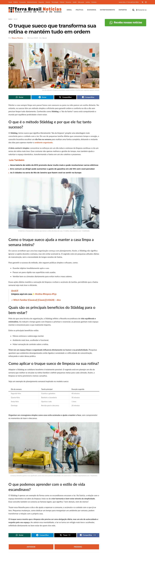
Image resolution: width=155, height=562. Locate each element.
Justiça (87, 2)
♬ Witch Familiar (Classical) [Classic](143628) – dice (36, 300)
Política (15, 2)
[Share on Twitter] (65, 97)
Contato (94, 2)
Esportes (41, 2)
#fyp (54, 294)
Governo (68, 2)
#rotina (38, 294)
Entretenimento (32, 2)
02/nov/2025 (32, 38)
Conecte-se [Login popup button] (141, 10)
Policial (62, 2)
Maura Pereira (17, 38)
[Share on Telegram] (42, 97)
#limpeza (47, 294)
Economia (22, 2)
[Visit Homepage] (34, 9)
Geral (10, 2)
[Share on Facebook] (88, 97)
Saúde (75, 2)
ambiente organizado (44, 143)
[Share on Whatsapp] (19, 97)
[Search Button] (133, 10)
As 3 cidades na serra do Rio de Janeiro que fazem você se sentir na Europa (45, 173)
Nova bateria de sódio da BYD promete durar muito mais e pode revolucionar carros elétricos (54, 165)
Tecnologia (55, 2)
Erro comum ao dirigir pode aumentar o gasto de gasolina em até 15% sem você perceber (52, 169)
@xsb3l (14, 291)
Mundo (48, 2)
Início (10, 19)
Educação (81, 2)
